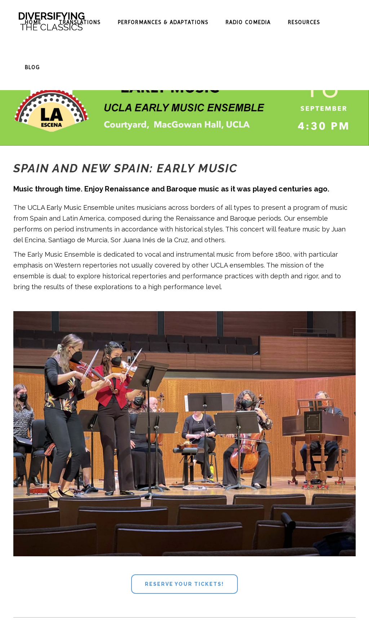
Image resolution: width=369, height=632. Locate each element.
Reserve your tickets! (184, 584)
